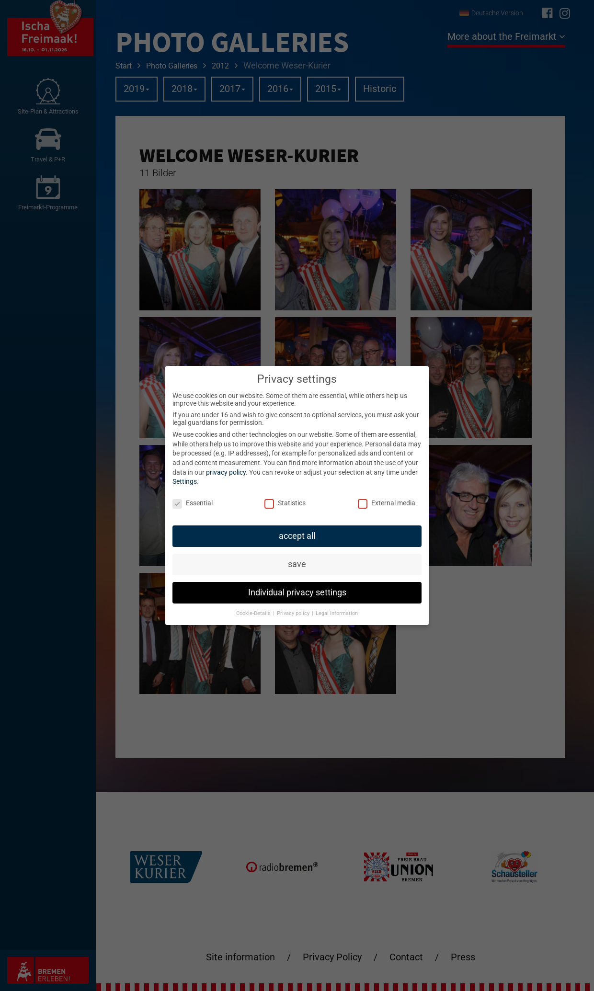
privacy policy (226, 472)
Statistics (285, 502)
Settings (184, 481)
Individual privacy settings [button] (297, 592)
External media (386, 502)
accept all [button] (297, 535)
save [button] (297, 564)
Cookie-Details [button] (254, 613)
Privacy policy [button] (294, 613)
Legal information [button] (337, 613)
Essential (192, 502)
